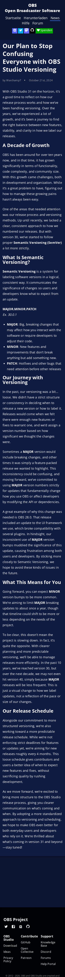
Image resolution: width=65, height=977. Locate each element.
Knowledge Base (48, 944)
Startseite (13, 18)
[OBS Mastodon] (26, 30)
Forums (46, 958)
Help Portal (48, 964)
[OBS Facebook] (13, 926)
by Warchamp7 (12, 80)
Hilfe (25, 23)
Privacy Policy (8, 959)
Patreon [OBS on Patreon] (26, 958)
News (55, 18)
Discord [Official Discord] (46, 951)
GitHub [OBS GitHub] (25, 942)
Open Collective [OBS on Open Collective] (27, 950)
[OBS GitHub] (28, 926)
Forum (37, 23)
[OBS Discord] (14, 30)
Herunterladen (35, 18)
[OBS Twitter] (20, 30)
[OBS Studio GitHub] (32, 30)
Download (10, 945)
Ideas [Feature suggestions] (7, 951)
